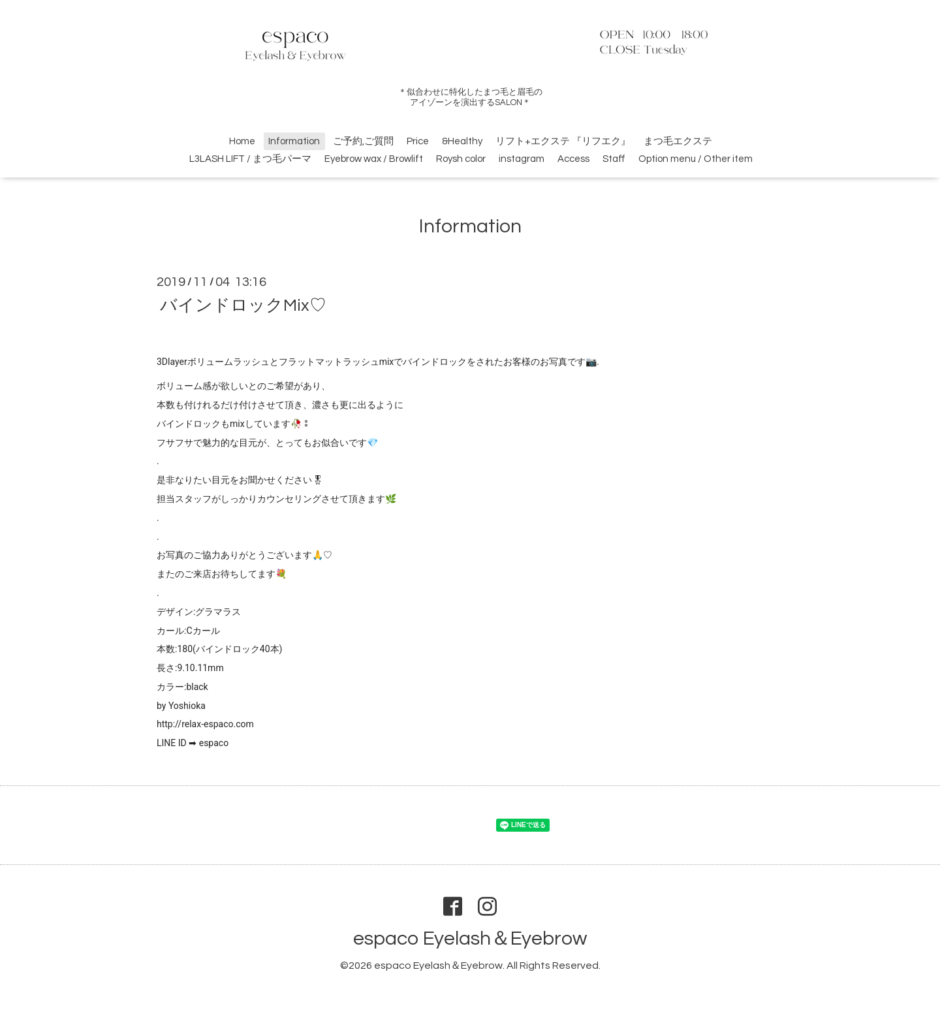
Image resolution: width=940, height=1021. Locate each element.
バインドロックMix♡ (243, 304)
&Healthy (462, 141)
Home (242, 141)
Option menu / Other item (695, 159)
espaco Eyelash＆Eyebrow (470, 938)
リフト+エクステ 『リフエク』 (563, 141)
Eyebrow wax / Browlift (373, 159)
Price (418, 141)
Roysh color (461, 159)
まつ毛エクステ (678, 141)
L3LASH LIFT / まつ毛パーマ (250, 159)
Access (573, 159)
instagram (521, 159)
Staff (614, 159)
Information (294, 141)
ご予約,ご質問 (363, 141)
